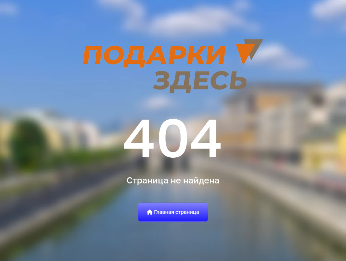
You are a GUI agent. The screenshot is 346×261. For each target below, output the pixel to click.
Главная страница (173, 212)
